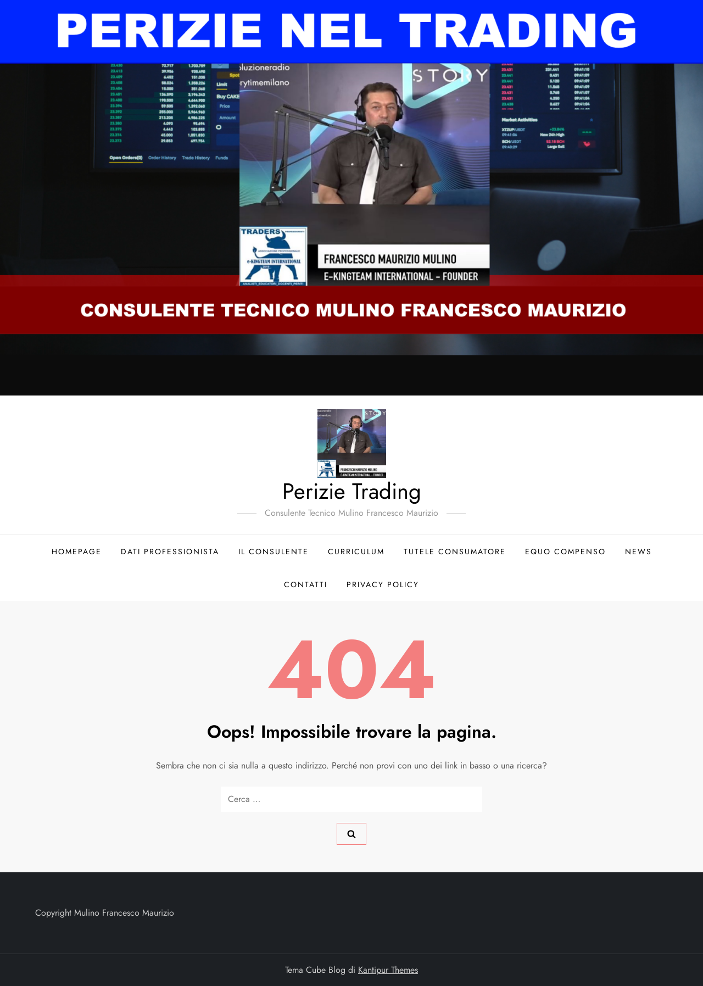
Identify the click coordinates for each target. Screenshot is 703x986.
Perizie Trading (351, 491)
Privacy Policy (383, 584)
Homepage (77, 551)
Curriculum (356, 551)
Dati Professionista (170, 551)
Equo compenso (565, 551)
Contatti (305, 584)
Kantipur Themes (388, 969)
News (638, 551)
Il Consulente (273, 551)
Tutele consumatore (455, 551)
